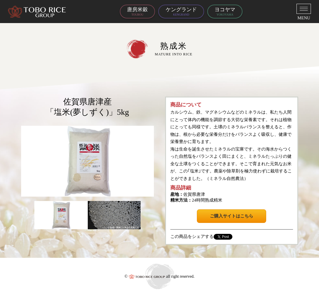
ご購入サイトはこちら (231, 216)
